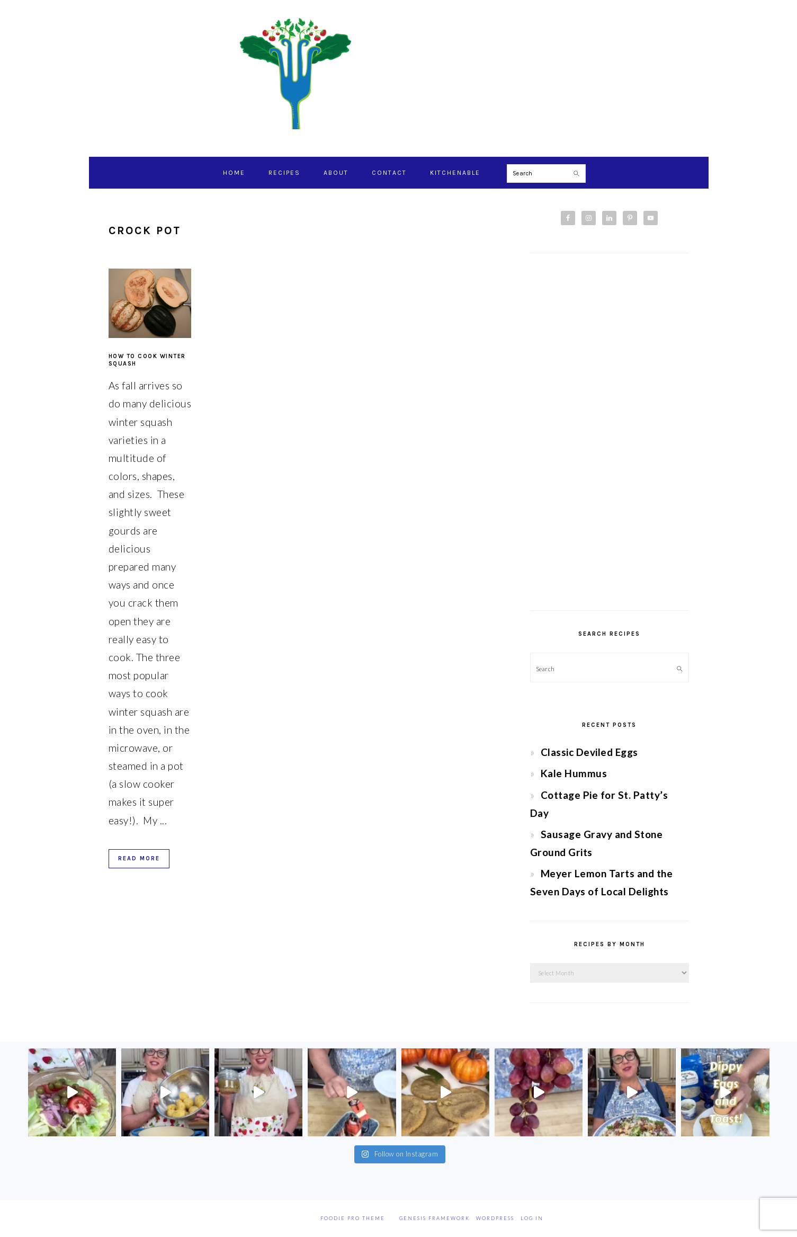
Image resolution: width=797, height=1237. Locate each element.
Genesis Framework (434, 1218)
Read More (139, 858)
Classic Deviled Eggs (589, 752)
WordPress (495, 1218)
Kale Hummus (574, 773)
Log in (532, 1218)
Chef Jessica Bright (399, 73)
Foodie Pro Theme (352, 1218)
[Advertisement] (609, 432)
